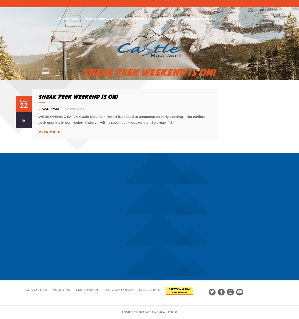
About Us (61, 290)
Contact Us (36, 290)
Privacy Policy (119, 290)
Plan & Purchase (100, 18)
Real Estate (149, 290)
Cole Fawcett (51, 108)
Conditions (169, 18)
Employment (88, 290)
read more (49, 132)
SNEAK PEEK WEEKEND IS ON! (78, 96)
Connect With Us (200, 18)
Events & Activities (137, 18)
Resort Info (69, 18)
